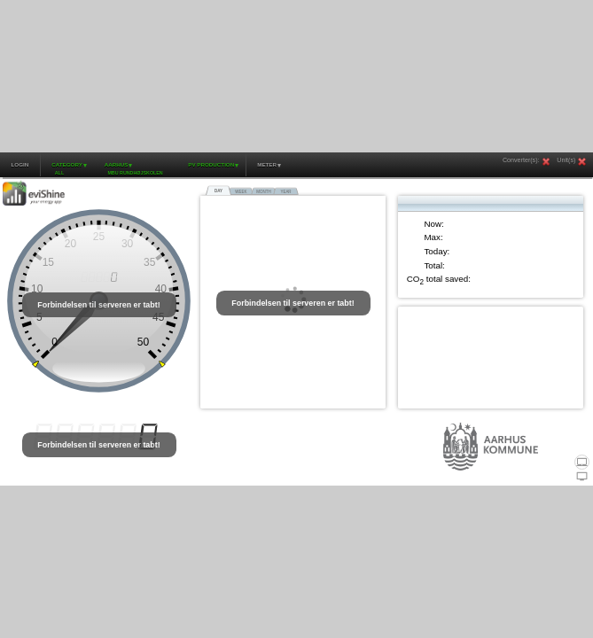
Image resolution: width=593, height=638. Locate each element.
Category (66, 164)
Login (19, 164)
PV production (211, 164)
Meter (267, 164)
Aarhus (117, 164)
